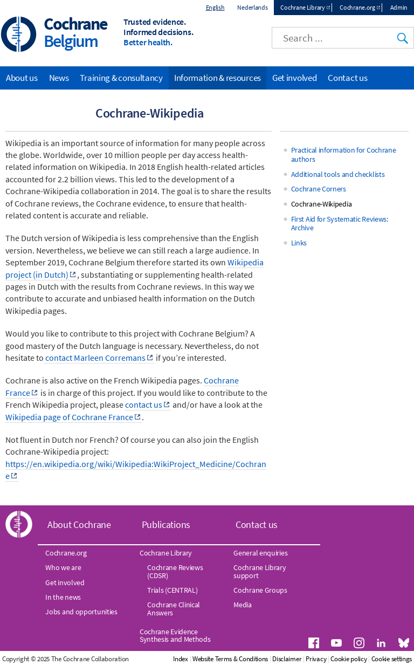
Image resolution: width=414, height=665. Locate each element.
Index (180, 658)
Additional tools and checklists (338, 174)
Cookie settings (391, 658)
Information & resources (217, 78)
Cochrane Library (302, 7)
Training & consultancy (121, 78)
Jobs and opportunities (81, 611)
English (215, 7)
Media (242, 604)
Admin (399, 7)
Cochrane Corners (318, 189)
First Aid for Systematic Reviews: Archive (339, 223)
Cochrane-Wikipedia (321, 204)
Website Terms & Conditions (230, 658)
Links (299, 243)
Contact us (347, 78)
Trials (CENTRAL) (172, 590)
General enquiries (260, 553)
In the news (63, 597)
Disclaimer (286, 658)
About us (22, 78)
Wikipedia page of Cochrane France (69, 417)
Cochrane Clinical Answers (173, 608)
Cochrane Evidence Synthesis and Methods (175, 635)
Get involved (294, 78)
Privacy (316, 658)
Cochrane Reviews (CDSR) (175, 571)
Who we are (63, 567)
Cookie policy (348, 658)
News (59, 78)
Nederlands (252, 7)
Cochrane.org (357, 7)
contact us (143, 404)
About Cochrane (79, 524)
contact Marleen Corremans (95, 357)
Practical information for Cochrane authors (343, 154)
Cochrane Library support (259, 571)
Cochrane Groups (260, 590)
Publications (166, 524)
